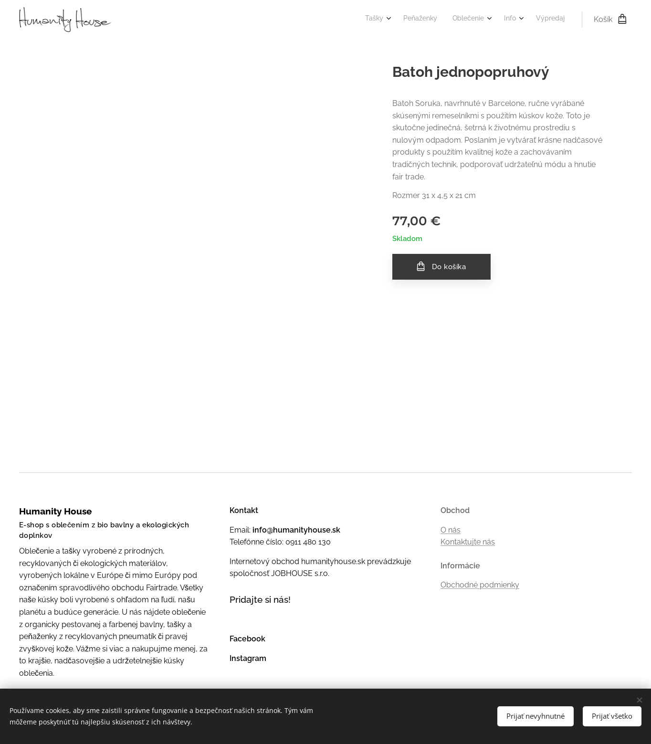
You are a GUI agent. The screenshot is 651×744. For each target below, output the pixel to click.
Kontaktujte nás (468, 542)
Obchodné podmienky (480, 585)
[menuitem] (494, 19)
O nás (451, 529)
